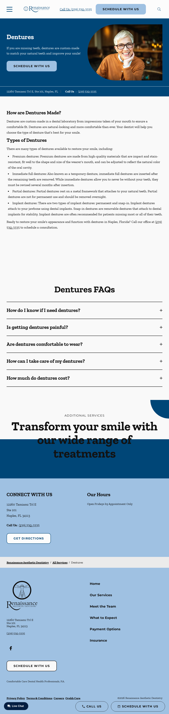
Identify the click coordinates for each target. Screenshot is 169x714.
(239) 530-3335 (87, 91)
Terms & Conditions (39, 698)
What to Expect (103, 618)
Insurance (98, 640)
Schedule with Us (121, 9)
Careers (59, 698)
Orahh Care (72, 698)
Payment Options (105, 629)
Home (95, 584)
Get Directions (29, 538)
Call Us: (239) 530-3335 (76, 9)
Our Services (101, 595)
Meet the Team (103, 606)
